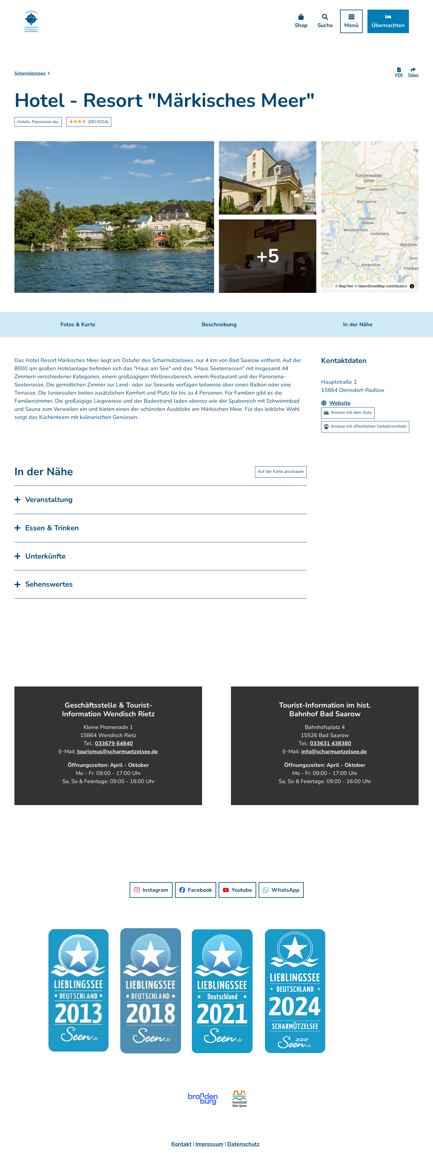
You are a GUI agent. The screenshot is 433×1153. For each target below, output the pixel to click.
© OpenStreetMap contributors (381, 286)
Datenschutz (243, 1144)
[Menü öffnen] (351, 21)
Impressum (209, 1144)
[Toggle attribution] (412, 286)
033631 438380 (330, 743)
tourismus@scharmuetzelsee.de (117, 751)
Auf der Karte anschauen (281, 472)
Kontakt (181, 1144)
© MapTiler (344, 286)
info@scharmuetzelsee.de (334, 751)
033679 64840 (114, 743)
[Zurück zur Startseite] (31, 21)
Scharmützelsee (30, 73)
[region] (370, 217)
